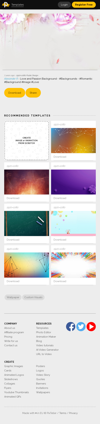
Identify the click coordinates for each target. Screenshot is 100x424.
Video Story (43, 374)
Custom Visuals (33, 297)
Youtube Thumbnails (16, 392)
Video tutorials (44, 345)
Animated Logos (14, 374)
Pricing (8, 336)
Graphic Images (13, 366)
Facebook (70, 326)
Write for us (11, 341)
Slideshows (11, 379)
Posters (40, 366)
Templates (42, 328)
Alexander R (11, 78)
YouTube (91, 326)
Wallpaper (13, 297)
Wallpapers (43, 392)
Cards (7, 370)
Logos (40, 370)
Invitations (42, 387)
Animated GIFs (12, 396)
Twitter (81, 326)
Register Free (84, 4)
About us (9, 328)
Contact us (10, 345)
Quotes (40, 379)
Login (64, 4)
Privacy (73, 413)
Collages (9, 383)
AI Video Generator (47, 349)
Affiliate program (14, 332)
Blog (39, 341)
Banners (41, 383)
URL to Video (44, 354)
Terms (62, 413)
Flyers (7, 387)
